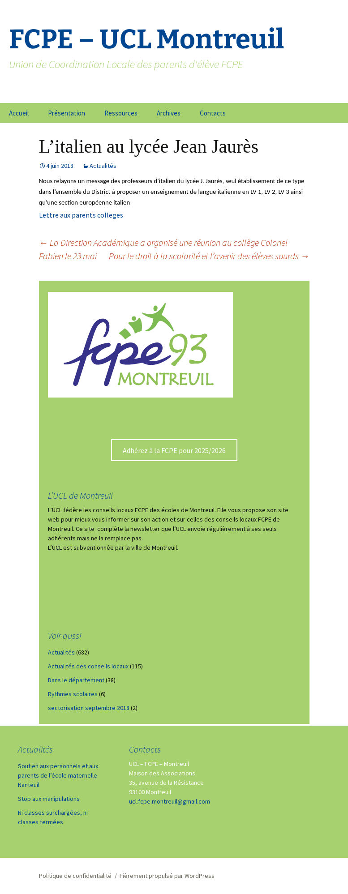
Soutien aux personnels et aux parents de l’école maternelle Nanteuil (58, 775)
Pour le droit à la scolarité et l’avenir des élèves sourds (209, 255)
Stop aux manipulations (49, 799)
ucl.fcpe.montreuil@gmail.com (169, 801)
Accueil (19, 113)
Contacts (213, 113)
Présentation (66, 113)
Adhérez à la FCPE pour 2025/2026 (174, 450)
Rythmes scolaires (73, 694)
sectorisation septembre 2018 (88, 708)
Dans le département (76, 680)
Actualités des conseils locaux (88, 666)
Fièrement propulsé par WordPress (167, 876)
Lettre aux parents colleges (81, 214)
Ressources (120, 113)
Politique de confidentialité (75, 876)
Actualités (103, 166)
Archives (168, 113)
